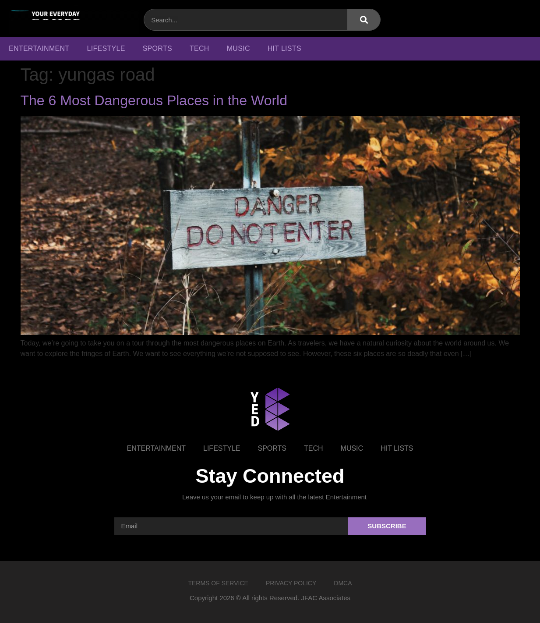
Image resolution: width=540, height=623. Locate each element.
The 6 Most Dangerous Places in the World (154, 100)
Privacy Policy (291, 583)
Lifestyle (106, 48)
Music (238, 48)
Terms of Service (218, 583)
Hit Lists (284, 48)
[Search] (363, 19)
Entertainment (39, 48)
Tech (199, 48)
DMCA (343, 583)
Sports (157, 48)
